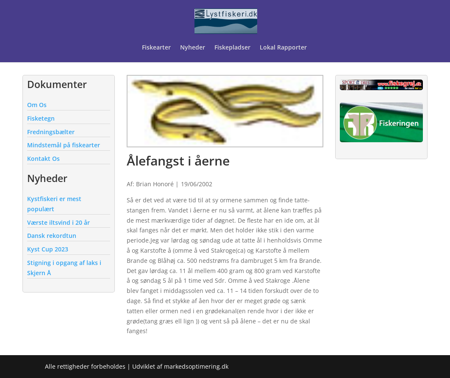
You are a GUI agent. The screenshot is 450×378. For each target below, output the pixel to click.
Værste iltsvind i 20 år (58, 222)
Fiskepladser (232, 47)
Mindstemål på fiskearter (63, 145)
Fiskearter (156, 47)
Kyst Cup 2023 (47, 249)
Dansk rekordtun (51, 236)
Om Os (37, 105)
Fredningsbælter (51, 132)
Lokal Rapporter (284, 47)
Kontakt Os (43, 159)
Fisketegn (41, 118)
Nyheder (192, 47)
